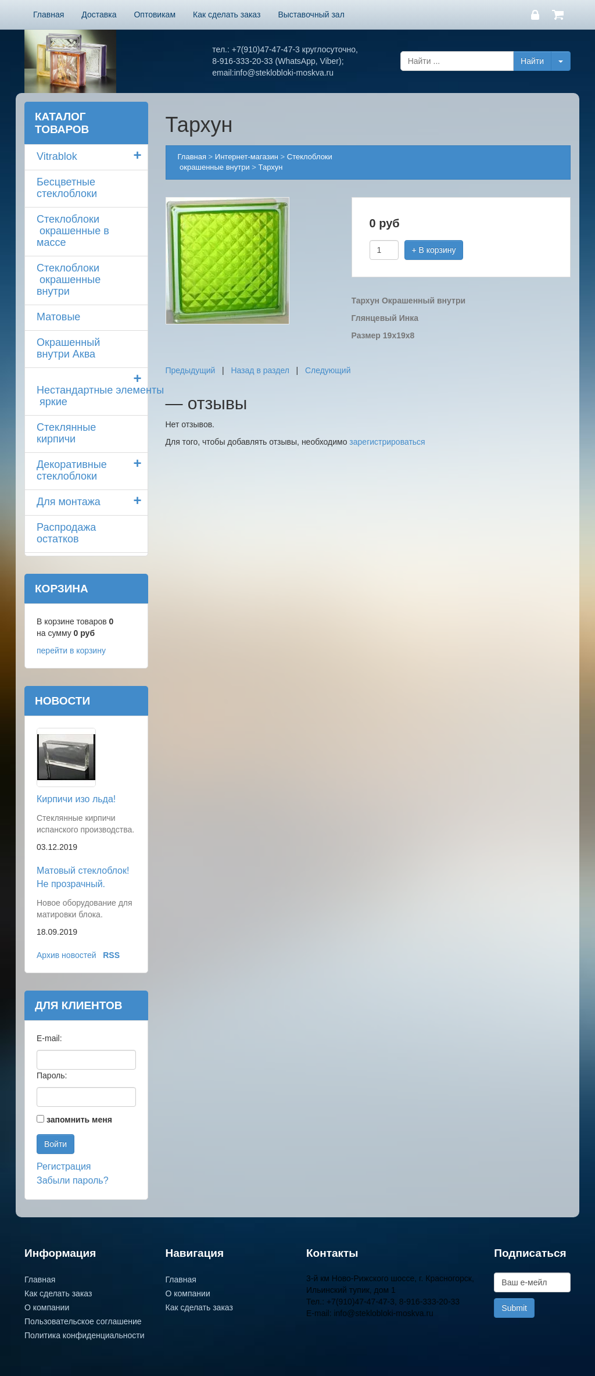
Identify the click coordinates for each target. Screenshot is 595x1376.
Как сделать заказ (226, 14)
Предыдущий (191, 370)
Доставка (98, 14)
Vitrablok (57, 156)
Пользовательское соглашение (83, 1321)
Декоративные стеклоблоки (72, 470)
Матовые (58, 317)
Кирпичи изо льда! (76, 799)
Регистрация (64, 1166)
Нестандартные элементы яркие (92, 396)
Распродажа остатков (66, 533)
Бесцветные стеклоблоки (67, 187)
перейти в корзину (71, 650)
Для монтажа (69, 501)
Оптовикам (154, 14)
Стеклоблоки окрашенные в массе (73, 230)
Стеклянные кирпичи (66, 433)
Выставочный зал (311, 14)
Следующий (328, 370)
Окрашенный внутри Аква (68, 348)
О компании (46, 1307)
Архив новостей (66, 955)
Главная (48, 14)
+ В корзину (434, 250)
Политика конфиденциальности (84, 1335)
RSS (111, 955)
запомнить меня (79, 1119)
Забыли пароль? (73, 1180)
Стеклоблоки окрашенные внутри (69, 279)
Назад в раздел (260, 370)
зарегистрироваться (387, 441)
